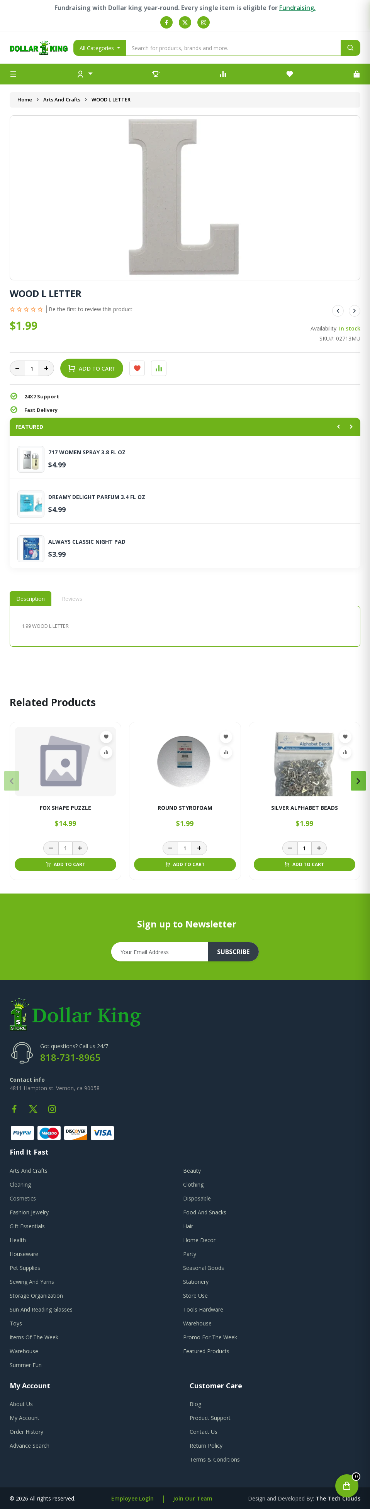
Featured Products (206, 1351)
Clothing (193, 1184)
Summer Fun (26, 1365)
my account (24, 1417)
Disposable (197, 1198)
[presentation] (11, 781)
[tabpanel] (185, 626)
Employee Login (132, 1498)
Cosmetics (23, 1198)
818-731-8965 (70, 1057)
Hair (188, 1226)
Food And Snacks (204, 1212)
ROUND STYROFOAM (185, 808)
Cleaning (20, 1184)
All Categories (97, 48)
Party (189, 1254)
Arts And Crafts (61, 99)
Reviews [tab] (72, 598)
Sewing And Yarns (32, 1281)
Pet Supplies (25, 1267)
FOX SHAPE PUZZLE (65, 808)
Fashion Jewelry (29, 1212)
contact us (203, 1431)
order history (26, 1431)
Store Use (195, 1295)
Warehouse (197, 1323)
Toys (16, 1323)
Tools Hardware (203, 1309)
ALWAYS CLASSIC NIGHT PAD (87, 541)
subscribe (233, 952)
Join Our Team (192, 1498)
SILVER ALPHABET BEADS (304, 808)
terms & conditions (215, 1459)
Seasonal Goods (203, 1267)
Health (18, 1240)
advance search (29, 1445)
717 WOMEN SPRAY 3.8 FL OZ (87, 452)
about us (21, 1404)
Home (24, 99)
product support (210, 1417)
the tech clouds (338, 1498)
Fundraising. (297, 7)
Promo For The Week (210, 1337)
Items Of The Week (34, 1337)
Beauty (192, 1170)
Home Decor (199, 1240)
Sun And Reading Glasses (41, 1309)
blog (195, 1404)
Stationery (196, 1281)
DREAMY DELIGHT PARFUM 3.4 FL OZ (96, 497)
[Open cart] (346, 1485)
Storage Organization (36, 1295)
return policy (206, 1445)
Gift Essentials (27, 1226)
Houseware (24, 1254)
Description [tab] (30, 598)
